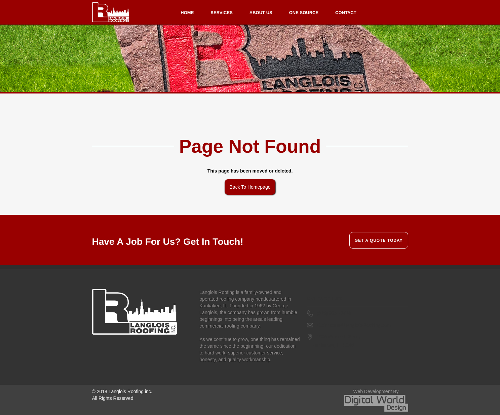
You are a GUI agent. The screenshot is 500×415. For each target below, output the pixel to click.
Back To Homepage (250, 187)
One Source (303, 12)
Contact (345, 12)
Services (221, 12)
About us (260, 12)
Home (187, 12)
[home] (110, 12)
